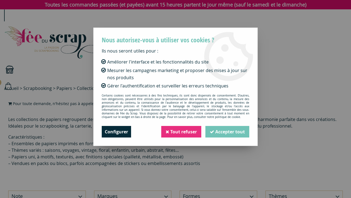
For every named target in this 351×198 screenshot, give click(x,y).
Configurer (116, 132)
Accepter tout (227, 132)
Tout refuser (181, 132)
